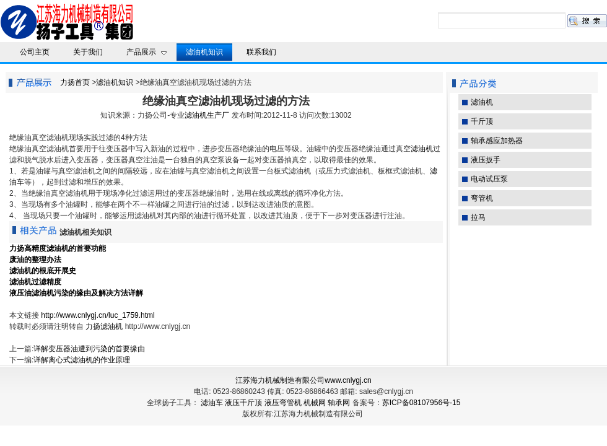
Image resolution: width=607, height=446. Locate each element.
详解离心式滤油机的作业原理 (81, 360)
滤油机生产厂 (207, 115)
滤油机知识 (114, 82)
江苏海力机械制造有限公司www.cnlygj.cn (303, 380)
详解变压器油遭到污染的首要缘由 (89, 348)
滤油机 (422, 148)
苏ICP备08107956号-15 (421, 402)
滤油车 (212, 402)
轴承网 (339, 402)
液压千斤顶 (243, 402)
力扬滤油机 (104, 326)
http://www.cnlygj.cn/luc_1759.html (97, 315)
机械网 (315, 402)
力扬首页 (75, 82)
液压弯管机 (283, 402)
